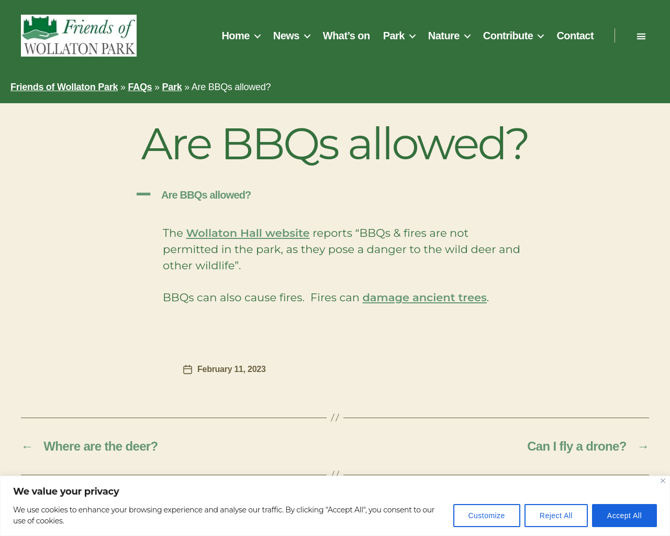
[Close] (663, 480)
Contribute (508, 35)
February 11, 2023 (231, 369)
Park (394, 35)
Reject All (556, 515)
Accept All (624, 515)
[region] (335, 506)
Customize (486, 515)
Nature (444, 35)
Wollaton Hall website (247, 232)
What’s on (346, 35)
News (286, 35)
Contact (575, 35)
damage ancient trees (424, 297)
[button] (335, 195)
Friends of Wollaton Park (64, 87)
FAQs (140, 87)
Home (235, 35)
